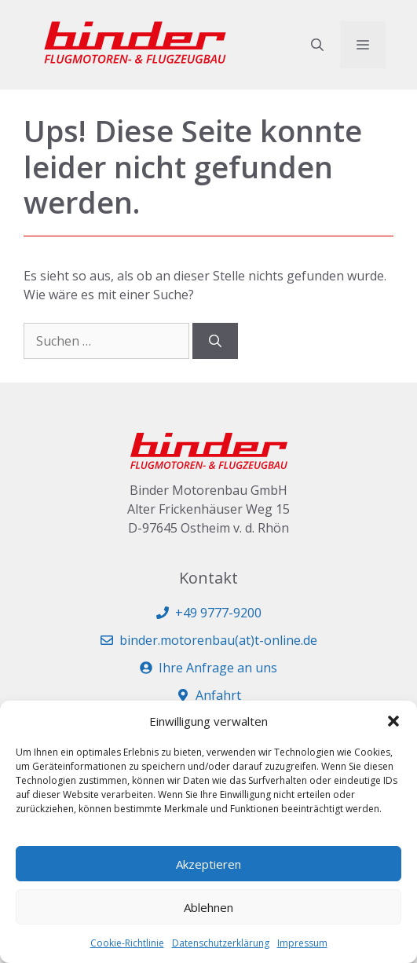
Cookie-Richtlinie (127, 943)
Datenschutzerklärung (220, 943)
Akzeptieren (208, 864)
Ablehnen (208, 907)
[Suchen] (215, 341)
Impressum (302, 943)
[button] (393, 721)
